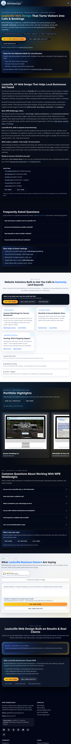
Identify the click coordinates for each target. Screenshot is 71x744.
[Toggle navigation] (68, 3)
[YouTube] (23, 730)
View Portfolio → (10, 43)
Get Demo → (9, 189)
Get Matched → (23, 541)
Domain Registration (43, 715)
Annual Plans (9, 183)
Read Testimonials (20, 683)
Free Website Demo (11, 171)
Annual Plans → (54, 328)
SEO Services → (7, 349)
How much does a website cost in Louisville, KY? (20, 221)
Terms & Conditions (43, 743)
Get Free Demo (10, 302)
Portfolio (7, 177)
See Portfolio (8, 683)
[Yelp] (13, 730)
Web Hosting (41, 708)
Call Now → (21, 189)
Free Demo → (30, 401)
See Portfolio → (22, 328)
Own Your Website (42, 712)
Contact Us (5, 743)
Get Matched (9, 174)
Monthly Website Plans (44, 710)
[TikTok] (4, 734)
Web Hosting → (18, 349)
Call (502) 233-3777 (27, 302)
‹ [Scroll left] (60, 406)
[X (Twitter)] (9, 730)
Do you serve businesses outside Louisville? (19, 227)
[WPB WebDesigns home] (12, 3)
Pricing (11, 124)
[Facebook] (4, 730)
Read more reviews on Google (35, 580)
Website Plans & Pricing (25, 47)
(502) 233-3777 (35, 162)
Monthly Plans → (43, 328)
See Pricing (43, 302)
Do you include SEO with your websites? (18, 240)
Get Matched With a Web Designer (41, 69)
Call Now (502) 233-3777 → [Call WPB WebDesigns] (39, 39)
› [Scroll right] (65, 406)
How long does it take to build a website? (18, 233)
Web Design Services (34, 683)
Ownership (8, 186)
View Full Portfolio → (13, 401)
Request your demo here (18, 162)
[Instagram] (18, 730)
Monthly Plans (9, 180)
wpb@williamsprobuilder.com (15, 713)
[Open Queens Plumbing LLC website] (26, 435)
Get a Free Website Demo (14, 39)
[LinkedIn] (28, 730)
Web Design (58, 121)
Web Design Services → (10, 328)
